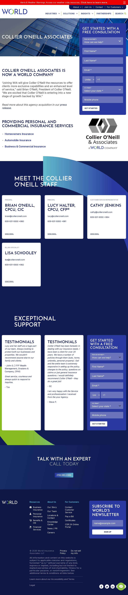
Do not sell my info (76, 552)
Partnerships (104, 13)
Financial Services (37, 528)
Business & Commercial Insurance (25, 146)
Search (120, 13)
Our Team (52, 511)
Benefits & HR (37, 521)
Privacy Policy (63, 552)
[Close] (124, 2)
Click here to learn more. (94, 2)
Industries (51, 13)
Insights (85, 13)
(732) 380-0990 (64, 475)
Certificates (70, 520)
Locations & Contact (52, 516)
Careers (51, 532)
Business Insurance (37, 508)
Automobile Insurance (18, 140)
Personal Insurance (37, 515)
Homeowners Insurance (19, 134)
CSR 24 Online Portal (72, 525)
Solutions (69, 13)
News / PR (52, 528)
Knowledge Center (52, 523)
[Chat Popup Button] (119, 584)
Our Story (52, 507)
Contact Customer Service (69, 510)
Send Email (19, 234)
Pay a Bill (69, 516)
